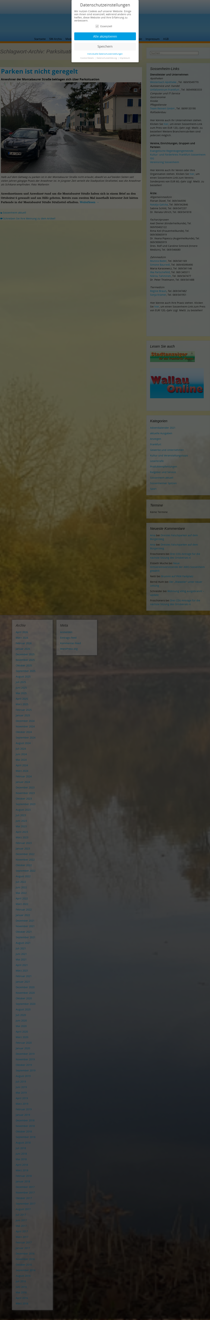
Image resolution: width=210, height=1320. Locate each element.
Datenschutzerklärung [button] (107, 58)
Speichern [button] (105, 46)
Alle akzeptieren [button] (105, 36)
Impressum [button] (125, 58)
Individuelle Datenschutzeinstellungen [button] (105, 54)
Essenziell (103, 26)
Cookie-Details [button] (87, 58)
